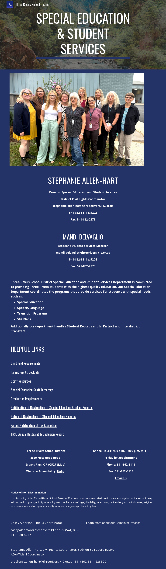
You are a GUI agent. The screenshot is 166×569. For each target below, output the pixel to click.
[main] (83, 35)
